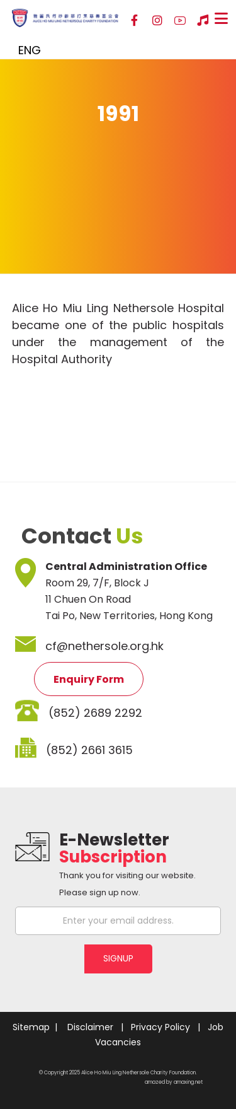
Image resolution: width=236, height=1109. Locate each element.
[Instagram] (157, 20)
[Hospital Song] (202, 20)
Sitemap (31, 1027)
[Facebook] (134, 20)
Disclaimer (90, 1027)
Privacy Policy (160, 1027)
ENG (29, 50)
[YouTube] (180, 20)
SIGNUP (118, 958)
